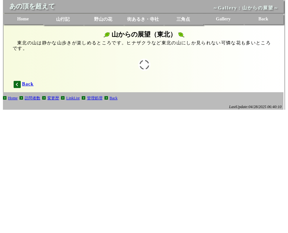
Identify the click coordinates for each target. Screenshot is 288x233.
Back (114, 98)
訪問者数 (32, 98)
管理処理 (94, 98)
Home (13, 98)
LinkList (72, 98)
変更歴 (53, 98)
